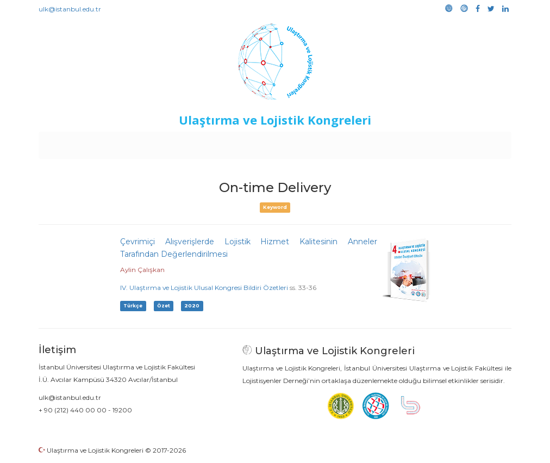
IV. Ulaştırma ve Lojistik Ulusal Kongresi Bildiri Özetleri (204, 287)
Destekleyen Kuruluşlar (189, 142)
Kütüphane (399, 142)
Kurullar (123, 142)
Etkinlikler (258, 142)
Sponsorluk (350, 142)
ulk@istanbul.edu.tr (70, 9)
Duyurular (302, 142)
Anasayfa (84, 142)
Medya (470, 142)
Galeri (438, 142)
